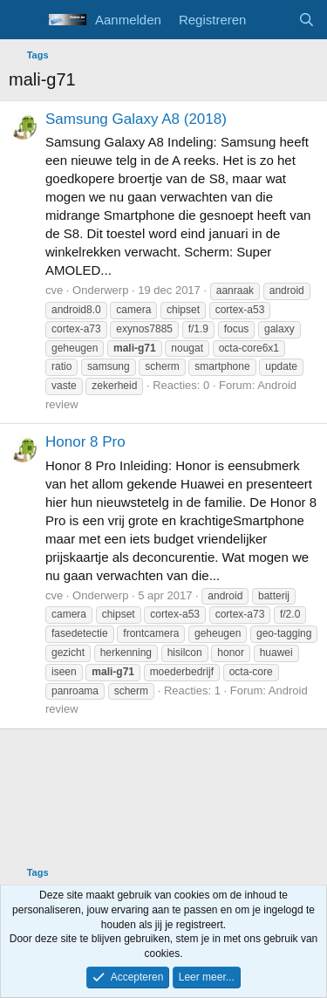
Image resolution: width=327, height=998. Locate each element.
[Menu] (23, 20)
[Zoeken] (307, 19)
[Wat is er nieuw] (272, 19)
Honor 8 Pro (85, 442)
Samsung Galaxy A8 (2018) (136, 119)
